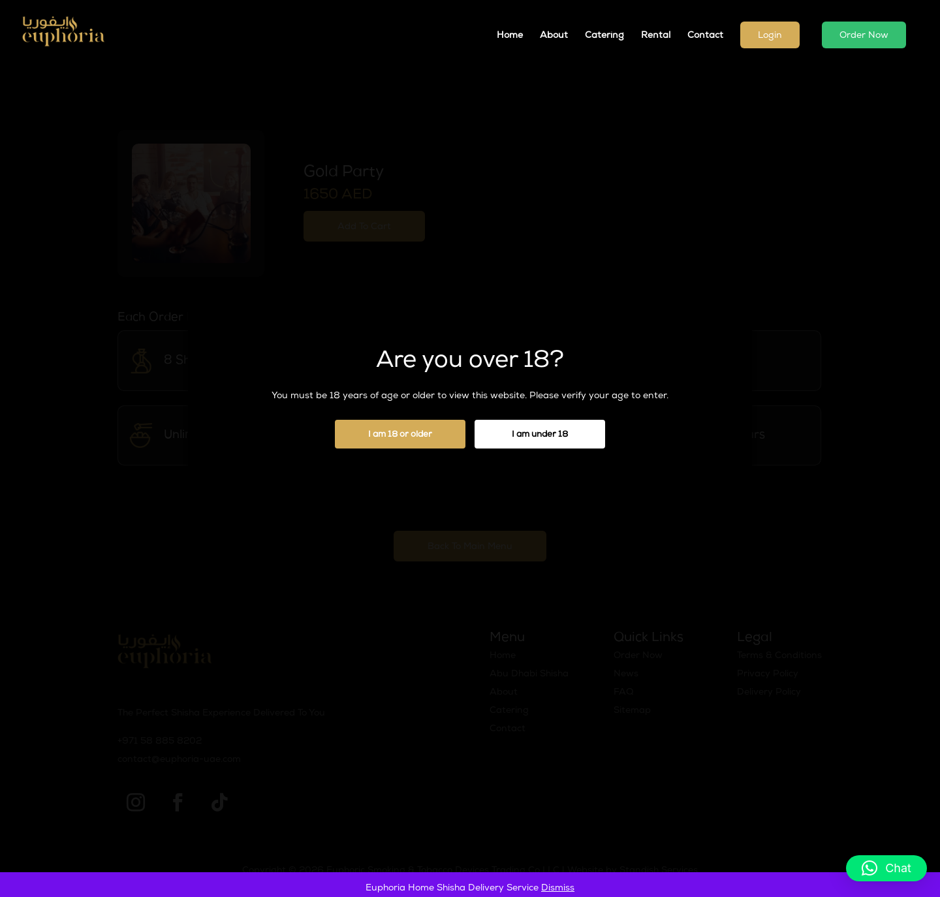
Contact (705, 35)
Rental (655, 35)
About (554, 35)
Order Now (863, 35)
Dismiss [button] (557, 888)
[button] (886, 868)
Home (510, 35)
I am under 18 (540, 435)
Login (770, 35)
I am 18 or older (400, 435)
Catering (604, 35)
